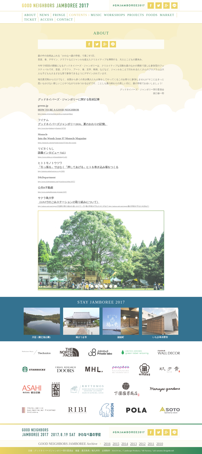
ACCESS (46, 19)
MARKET (167, 15)
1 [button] (87, 286)
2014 (124, 444)
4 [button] (101, 286)
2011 (151, 444)
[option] (101, 250)
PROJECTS (135, 15)
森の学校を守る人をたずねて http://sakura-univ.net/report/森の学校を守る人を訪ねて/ (117, 206)
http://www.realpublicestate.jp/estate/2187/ (52, 192)
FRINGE (59, 15)
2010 (159, 444)
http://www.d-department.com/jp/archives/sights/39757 (56, 181)
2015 (116, 444)
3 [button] (96, 286)
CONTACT (65, 19)
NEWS (44, 15)
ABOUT (30, 15)
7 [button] (115, 286)
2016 (107, 444)
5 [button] (106, 286)
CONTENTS (78, 15)
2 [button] (91, 286)
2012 (142, 444)
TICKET (30, 19)
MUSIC (96, 15)
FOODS (152, 15)
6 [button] (110, 286)
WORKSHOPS (114, 15)
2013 (133, 444)
